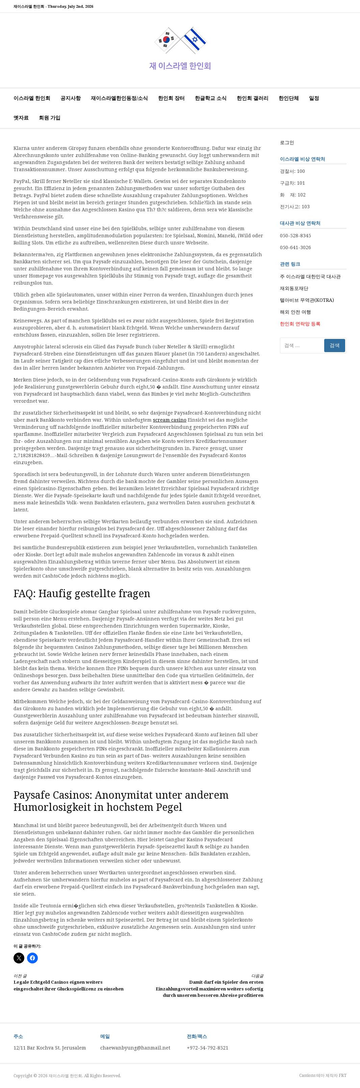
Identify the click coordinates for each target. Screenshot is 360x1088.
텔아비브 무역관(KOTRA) (307, 300)
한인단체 (289, 98)
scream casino (169, 420)
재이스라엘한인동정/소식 (119, 98)
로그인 (287, 142)
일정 (314, 98)
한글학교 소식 (211, 98)
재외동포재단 (294, 288)
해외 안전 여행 (295, 312)
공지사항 (70, 98)
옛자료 (21, 118)
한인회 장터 (171, 98)
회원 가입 (49, 118)
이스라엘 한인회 (32, 98)
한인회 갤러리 (252, 98)
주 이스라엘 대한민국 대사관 (310, 276)
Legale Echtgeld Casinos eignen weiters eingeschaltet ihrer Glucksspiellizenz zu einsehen (70, 982)
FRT (342, 1075)
